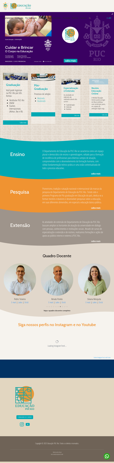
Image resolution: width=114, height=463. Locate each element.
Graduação (19, 18)
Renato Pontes (58, 299)
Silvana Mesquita (96, 299)
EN (108, 18)
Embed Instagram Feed (99, 357)
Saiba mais (18, 106)
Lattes (22, 302)
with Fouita (107, 357)
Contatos (83, 18)
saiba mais (96, 173)
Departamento (7, 18)
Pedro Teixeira (21, 299)
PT (110, 18)
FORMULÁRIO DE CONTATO (25, 417)
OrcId (28, 302)
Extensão (42, 18)
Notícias (75, 18)
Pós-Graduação (31, 18)
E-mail (15, 302)
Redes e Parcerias (54, 18)
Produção (66, 18)
